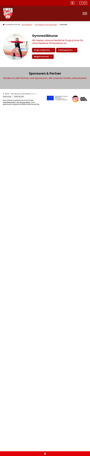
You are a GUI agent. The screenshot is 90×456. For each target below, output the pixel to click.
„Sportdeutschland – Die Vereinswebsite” (16, 102)
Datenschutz (19, 96)
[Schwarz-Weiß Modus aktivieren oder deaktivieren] (72, 3)
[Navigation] (84, 13)
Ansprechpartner (42, 50)
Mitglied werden (41, 56)
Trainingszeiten (65, 50)
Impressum (7, 96)
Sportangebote (27, 25)
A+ (85, 3)
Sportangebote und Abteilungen (46, 25)
